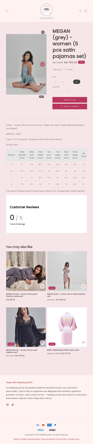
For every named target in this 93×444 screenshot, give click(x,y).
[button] (7, 11)
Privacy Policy (61, 439)
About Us (17, 439)
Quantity (56, 87)
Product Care (74, 439)
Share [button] (57, 113)
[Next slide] (42, 64)
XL (77, 82)
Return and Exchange (31, 439)
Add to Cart (70, 99)
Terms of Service (48, 439)
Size (54, 77)
